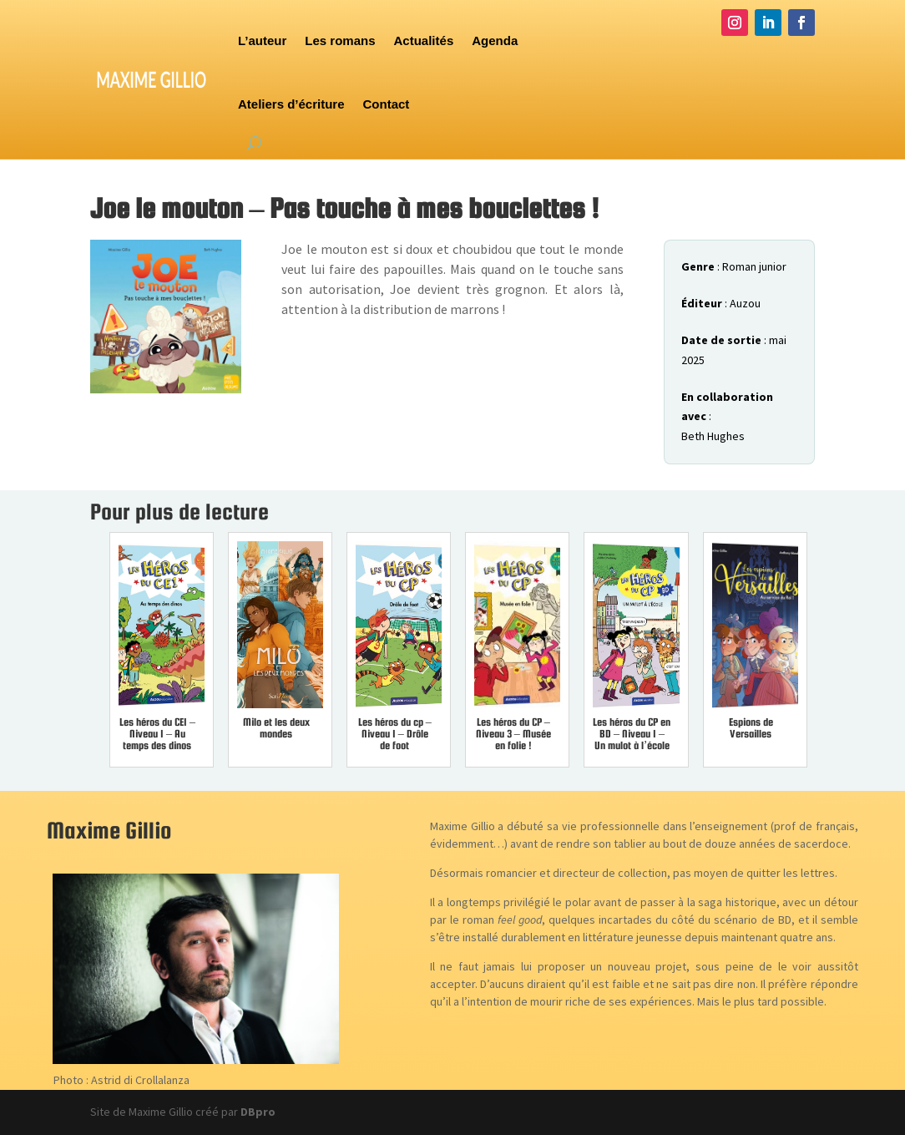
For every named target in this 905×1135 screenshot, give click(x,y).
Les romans (340, 40)
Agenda (495, 40)
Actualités (424, 40)
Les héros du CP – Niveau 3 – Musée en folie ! (513, 734)
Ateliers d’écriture (291, 104)
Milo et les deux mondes (276, 728)
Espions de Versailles (751, 728)
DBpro (258, 1111)
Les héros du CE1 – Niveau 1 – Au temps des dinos (157, 734)
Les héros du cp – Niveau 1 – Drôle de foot (395, 734)
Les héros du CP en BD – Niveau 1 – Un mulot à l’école (631, 734)
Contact (386, 104)
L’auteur (262, 40)
